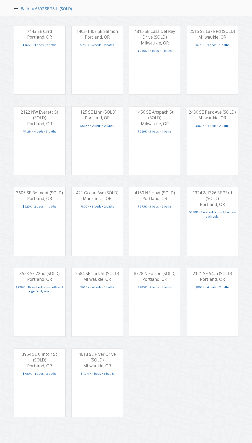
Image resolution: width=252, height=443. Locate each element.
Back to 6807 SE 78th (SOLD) (46, 8)
